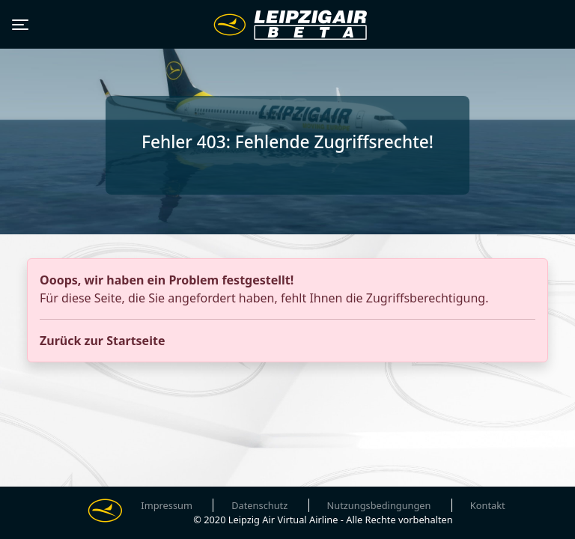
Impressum (166, 505)
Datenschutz (259, 505)
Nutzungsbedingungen (379, 505)
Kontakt (487, 505)
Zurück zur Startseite (102, 340)
